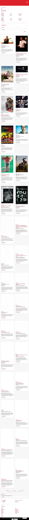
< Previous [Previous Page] (7, 490)
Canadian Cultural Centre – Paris (4, 3)
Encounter (20, 15)
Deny (12, 519)
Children (20, 14)
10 (11, 490)
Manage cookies (17, 512)
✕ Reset (25, 31)
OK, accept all (24, 518)
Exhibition (2, 14)
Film (10, 14)
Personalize (15, 519)
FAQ (15, 508)
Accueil (2, 7)
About (2, 508)
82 (20, 490)
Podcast (2, 13)
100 (15, 491)
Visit (1, 514)
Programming (2, 509)
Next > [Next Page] (20, 491)
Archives (2, 513)
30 (15, 490)
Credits (16, 513)
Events (4, 7)
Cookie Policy (16, 511)
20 (13, 490)
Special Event (20, 13)
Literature (2, 15)
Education (2, 511)
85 (10, 491)
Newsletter (2, 512)
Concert (11, 13)
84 (8, 491)
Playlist (11, 15)
